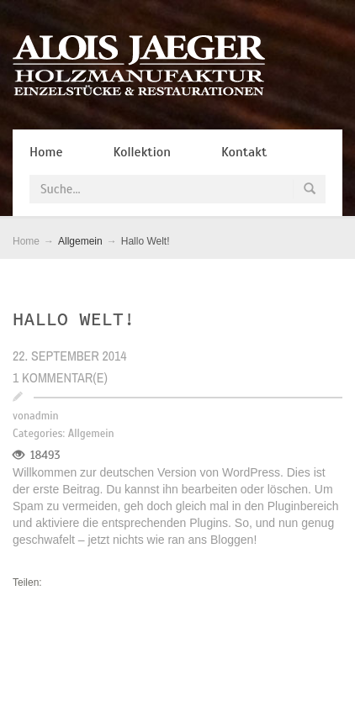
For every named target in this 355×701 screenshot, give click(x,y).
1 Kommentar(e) (60, 377)
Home (26, 241)
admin (43, 416)
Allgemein (91, 433)
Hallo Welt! (74, 318)
